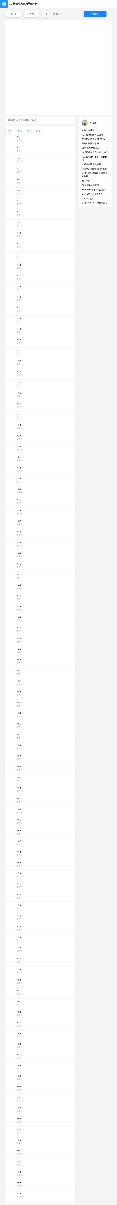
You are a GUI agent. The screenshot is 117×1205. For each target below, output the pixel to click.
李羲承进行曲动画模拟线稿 (94, 169)
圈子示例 (86, 181)
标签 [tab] (38, 131)
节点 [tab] (10, 131)
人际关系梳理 (88, 130)
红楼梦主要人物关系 (91, 164)
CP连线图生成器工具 (92, 148)
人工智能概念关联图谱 (92, 134)
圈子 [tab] (29, 131)
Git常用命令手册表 (90, 185)
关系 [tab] (20, 131)
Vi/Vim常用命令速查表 (92, 194)
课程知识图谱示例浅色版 (93, 139)
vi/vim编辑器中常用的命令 (94, 189)
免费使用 (95, 14)
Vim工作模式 (88, 198)
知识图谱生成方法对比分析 (94, 152)
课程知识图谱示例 (90, 143)
